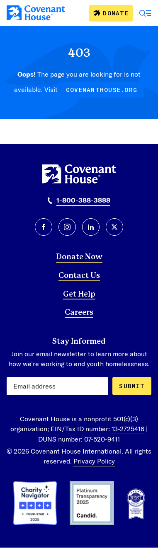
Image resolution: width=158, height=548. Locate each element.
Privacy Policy (94, 461)
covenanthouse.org (101, 89)
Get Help (79, 294)
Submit (132, 385)
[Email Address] (57, 386)
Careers (79, 312)
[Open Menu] (145, 13)
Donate (116, 13)
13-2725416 (128, 428)
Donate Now (79, 257)
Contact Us (79, 276)
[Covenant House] (36, 12)
